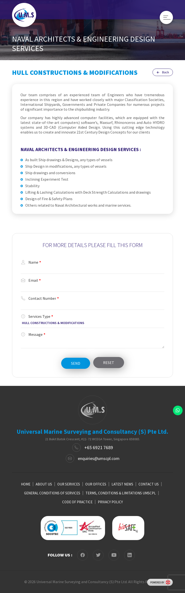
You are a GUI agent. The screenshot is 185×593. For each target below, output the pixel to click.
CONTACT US (149, 484)
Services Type (37, 316)
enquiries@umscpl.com (98, 458)
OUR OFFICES (95, 484)
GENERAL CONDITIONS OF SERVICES (52, 493)
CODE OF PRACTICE (77, 502)
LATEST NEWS (122, 484)
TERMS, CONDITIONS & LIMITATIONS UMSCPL (121, 493)
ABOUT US (44, 484)
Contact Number (40, 298)
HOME (25, 484)
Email (31, 280)
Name (31, 262)
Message (33, 334)
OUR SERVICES (68, 484)
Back (162, 72)
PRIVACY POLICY (110, 502)
